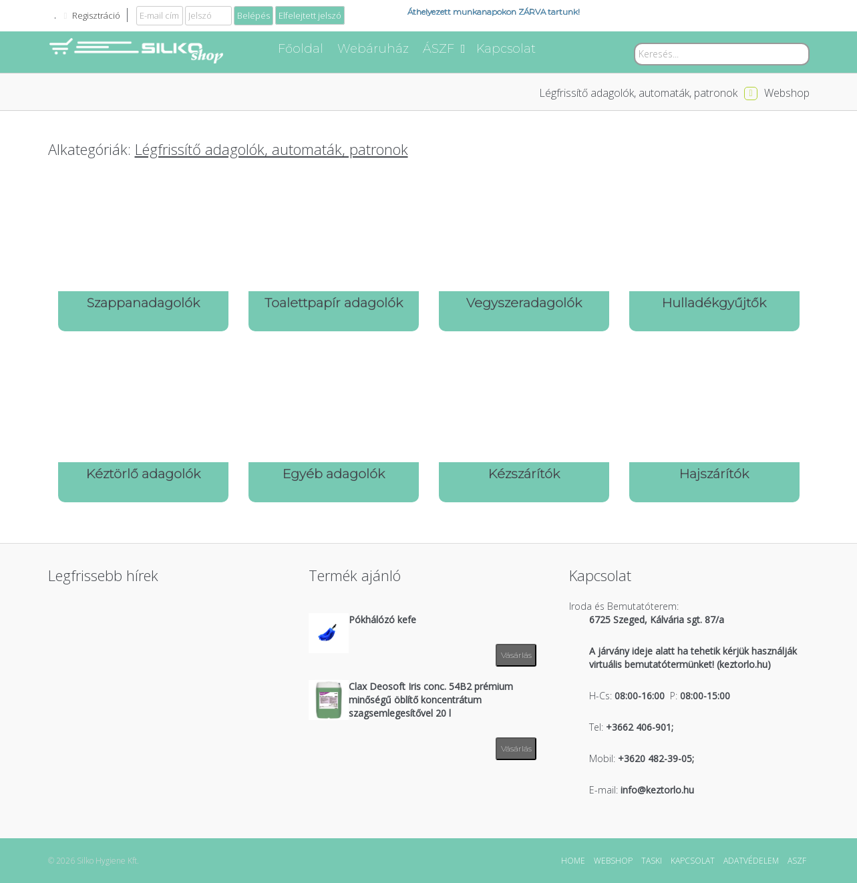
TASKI (651, 860)
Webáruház (373, 48)
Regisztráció (96, 15)
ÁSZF (444, 48)
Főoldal (300, 48)
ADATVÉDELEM (751, 860)
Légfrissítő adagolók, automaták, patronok (638, 92)
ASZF (797, 860)
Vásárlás (516, 655)
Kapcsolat (506, 48)
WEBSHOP (613, 860)
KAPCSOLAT (693, 860)
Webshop (787, 92)
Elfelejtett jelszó (310, 15)
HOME (573, 860)
